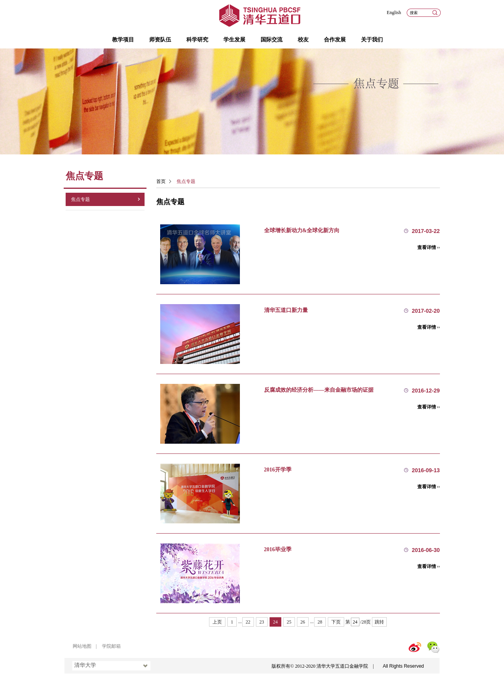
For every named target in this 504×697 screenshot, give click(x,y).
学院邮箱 (111, 646)
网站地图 (82, 646)
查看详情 (426, 247)
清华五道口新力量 (286, 310)
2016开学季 (277, 470)
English (394, 12)
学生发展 (234, 40)
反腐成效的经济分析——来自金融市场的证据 (319, 390)
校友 (303, 40)
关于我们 (372, 40)
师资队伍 (160, 40)
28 (320, 622)
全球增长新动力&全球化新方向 (302, 230)
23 (261, 622)
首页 (161, 181)
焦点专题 (80, 199)
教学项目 (123, 40)
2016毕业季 (277, 549)
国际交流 (271, 40)
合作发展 (335, 40)
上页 (217, 622)
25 (289, 622)
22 (248, 622)
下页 (336, 622)
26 (302, 622)
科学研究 (197, 40)
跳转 (379, 622)
